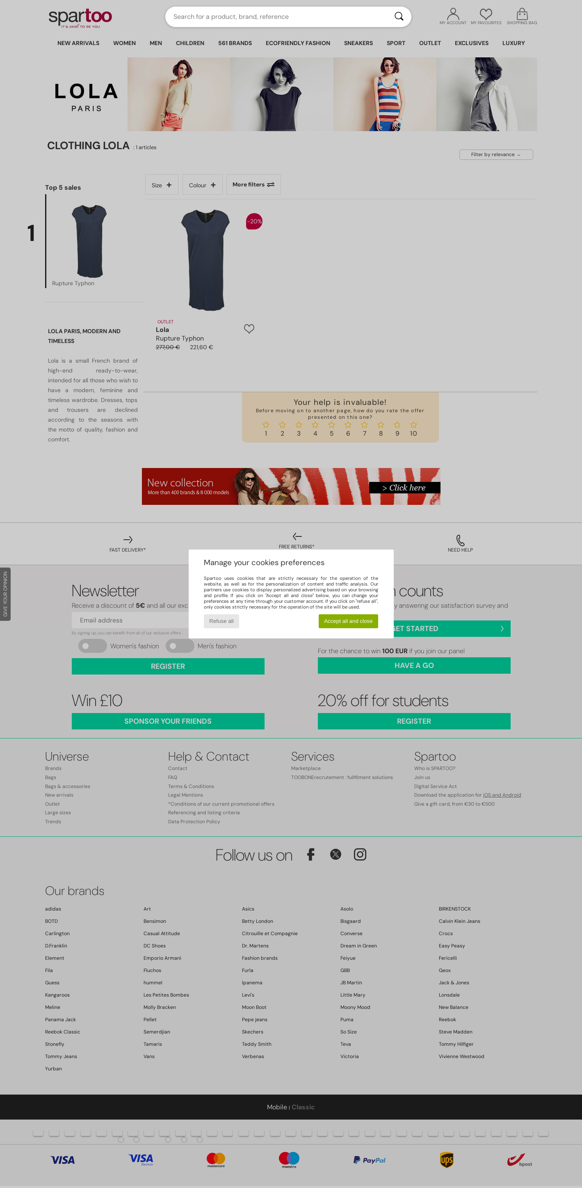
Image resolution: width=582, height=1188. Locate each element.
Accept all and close (348, 621)
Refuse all (221, 621)
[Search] (399, 17)
